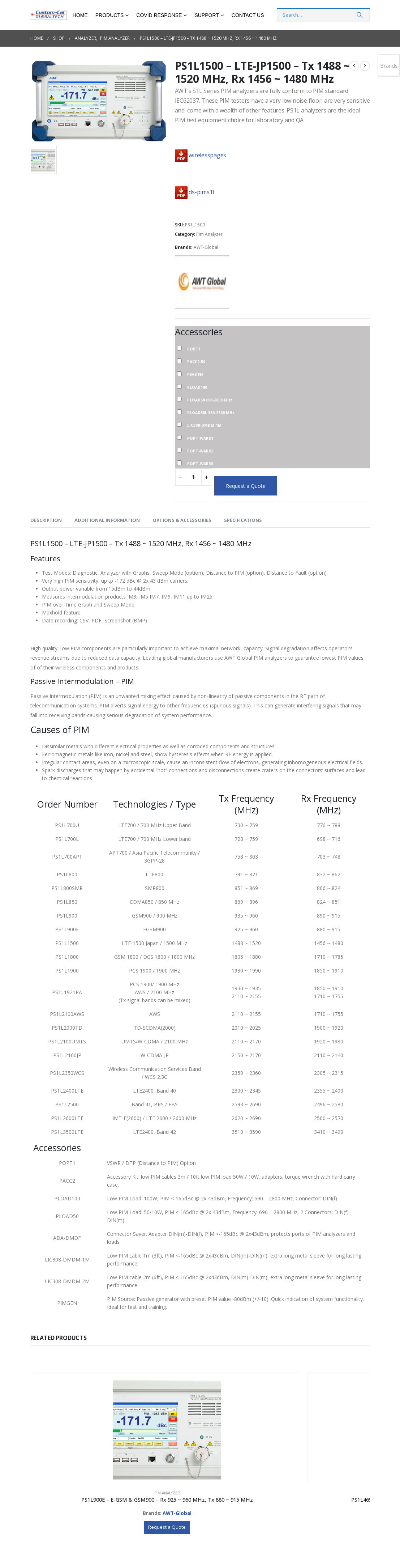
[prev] (354, 66)
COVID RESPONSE (159, 15)
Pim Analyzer (209, 234)
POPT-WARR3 (200, 463)
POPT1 (194, 348)
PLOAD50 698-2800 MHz (209, 399)
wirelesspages (207, 155)
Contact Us (248, 15)
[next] (365, 66)
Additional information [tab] (107, 520)
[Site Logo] (48, 15)
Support (206, 15)
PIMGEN (195, 374)
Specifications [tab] (243, 520)
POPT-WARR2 (200, 450)
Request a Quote (246, 485)
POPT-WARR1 (200, 438)
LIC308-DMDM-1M (204, 425)
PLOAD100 (197, 387)
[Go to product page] (72, 1411)
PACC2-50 (196, 361)
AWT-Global (206, 247)
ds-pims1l (201, 192)
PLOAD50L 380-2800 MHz (211, 412)
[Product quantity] (194, 477)
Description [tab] (46, 520)
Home (80, 15)
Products (109, 15)
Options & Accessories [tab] (181, 520)
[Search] (359, 15)
